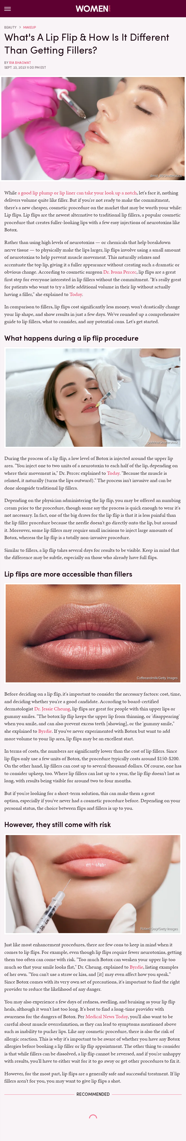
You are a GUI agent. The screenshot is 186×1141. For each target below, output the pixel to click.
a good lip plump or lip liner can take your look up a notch (77, 192)
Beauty (10, 27)
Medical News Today (106, 1016)
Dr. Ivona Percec (119, 271)
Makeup (29, 27)
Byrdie (45, 731)
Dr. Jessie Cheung (52, 708)
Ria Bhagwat (20, 63)
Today (76, 294)
